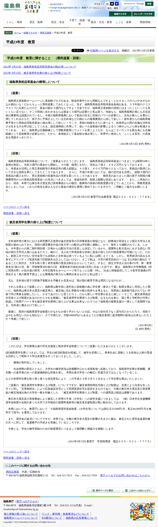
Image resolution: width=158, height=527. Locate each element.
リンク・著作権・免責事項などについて (65, 514)
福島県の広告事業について (81, 517)
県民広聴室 (46, 32)
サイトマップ (73, 10)
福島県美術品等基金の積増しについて (34, 82)
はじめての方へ (73, 4)
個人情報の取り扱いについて (21, 514)
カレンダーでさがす (143, 14)
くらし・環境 (14, 22)
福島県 (12, 7)
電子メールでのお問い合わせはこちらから (125, 475)
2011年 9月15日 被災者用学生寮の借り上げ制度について (37, 73)
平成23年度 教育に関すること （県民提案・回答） (44, 58)
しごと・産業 (123, 22)
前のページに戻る (103, 490)
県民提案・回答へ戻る (16, 213)
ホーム (17, 32)
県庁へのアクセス (27, 501)
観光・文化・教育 (101, 22)
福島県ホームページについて (21, 517)
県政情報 (145, 22)
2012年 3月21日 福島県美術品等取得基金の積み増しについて (39, 66)
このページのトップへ (138, 490)
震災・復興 (36, 22)
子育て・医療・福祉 (79, 22)
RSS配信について (52, 517)
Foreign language (73, 7)
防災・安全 (58, 22)
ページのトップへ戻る (16, 207)
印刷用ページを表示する (104, 50)
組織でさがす (120, 14)
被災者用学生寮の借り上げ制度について (36, 222)
